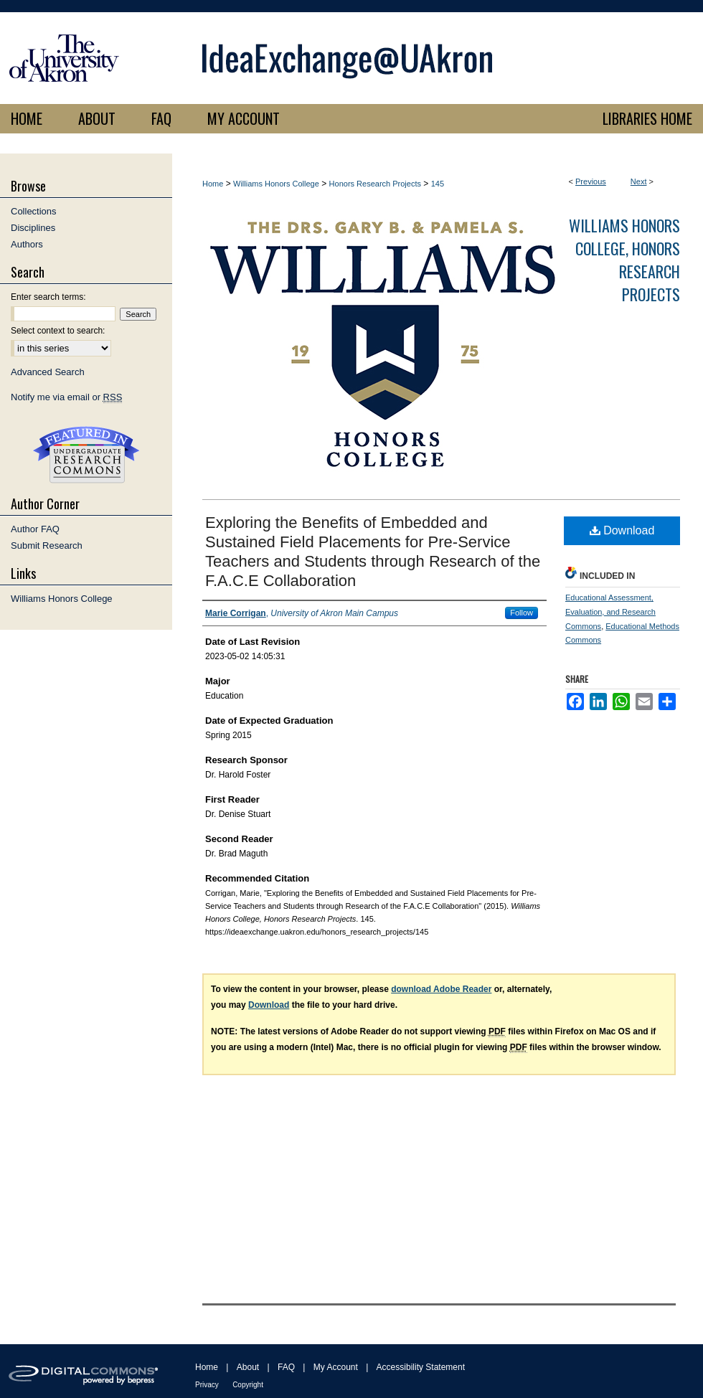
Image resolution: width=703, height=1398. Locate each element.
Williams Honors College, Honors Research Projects (624, 260)
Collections (34, 211)
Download (622, 530)
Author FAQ (35, 529)
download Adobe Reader (441, 989)
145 (437, 183)
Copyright (247, 1385)
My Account (335, 1367)
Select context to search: (58, 331)
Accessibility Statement (421, 1367)
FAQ (286, 1367)
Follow (521, 612)
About (248, 1367)
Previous (590, 181)
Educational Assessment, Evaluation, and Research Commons (610, 611)
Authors (27, 244)
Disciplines (33, 227)
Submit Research (46, 545)
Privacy (207, 1385)
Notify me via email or (66, 397)
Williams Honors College (276, 183)
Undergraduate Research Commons (86, 455)
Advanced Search (48, 372)
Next (639, 181)
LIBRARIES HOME (647, 118)
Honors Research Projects (375, 183)
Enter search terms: (48, 297)
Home (212, 183)
